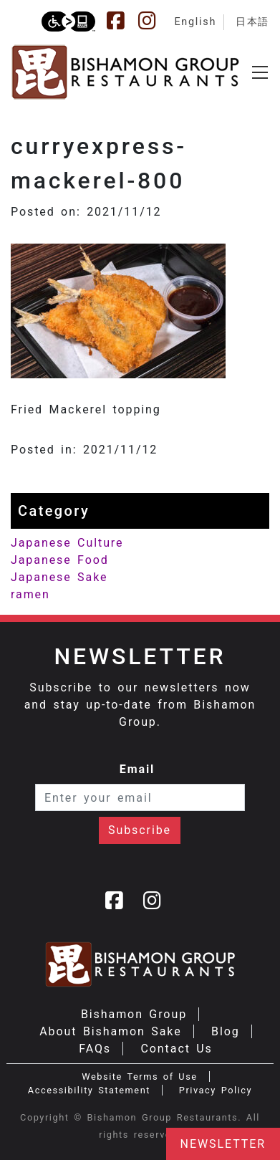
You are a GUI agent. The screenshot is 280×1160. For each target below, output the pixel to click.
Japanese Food (60, 560)
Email (137, 769)
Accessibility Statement (89, 1090)
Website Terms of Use (139, 1076)
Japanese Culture (67, 543)
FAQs (95, 1048)
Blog (225, 1031)
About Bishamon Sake (110, 1031)
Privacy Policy (215, 1090)
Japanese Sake (59, 577)
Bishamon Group (134, 1014)
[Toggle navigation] (260, 72)
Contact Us (176, 1048)
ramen (30, 594)
